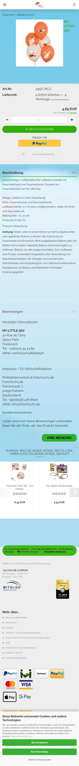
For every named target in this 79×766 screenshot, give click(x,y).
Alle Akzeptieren (39, 742)
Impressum (11, 622)
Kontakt (9, 627)
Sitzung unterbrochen (16, 617)
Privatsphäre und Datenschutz (20, 647)
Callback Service (13, 652)
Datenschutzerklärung (20, 736)
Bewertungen (12, 311)
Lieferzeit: (9, 95)
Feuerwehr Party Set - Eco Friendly (19, 487)
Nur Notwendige (39, 752)
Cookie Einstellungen (16, 658)
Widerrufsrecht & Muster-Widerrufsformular (27, 637)
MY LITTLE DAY (69, 26)
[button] (7, 119)
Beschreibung (12, 173)
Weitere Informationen (39, 759)
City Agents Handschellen (59, 486)
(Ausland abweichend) (60, 100)
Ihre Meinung (59, 438)
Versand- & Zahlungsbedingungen (23, 632)
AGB (7, 642)
